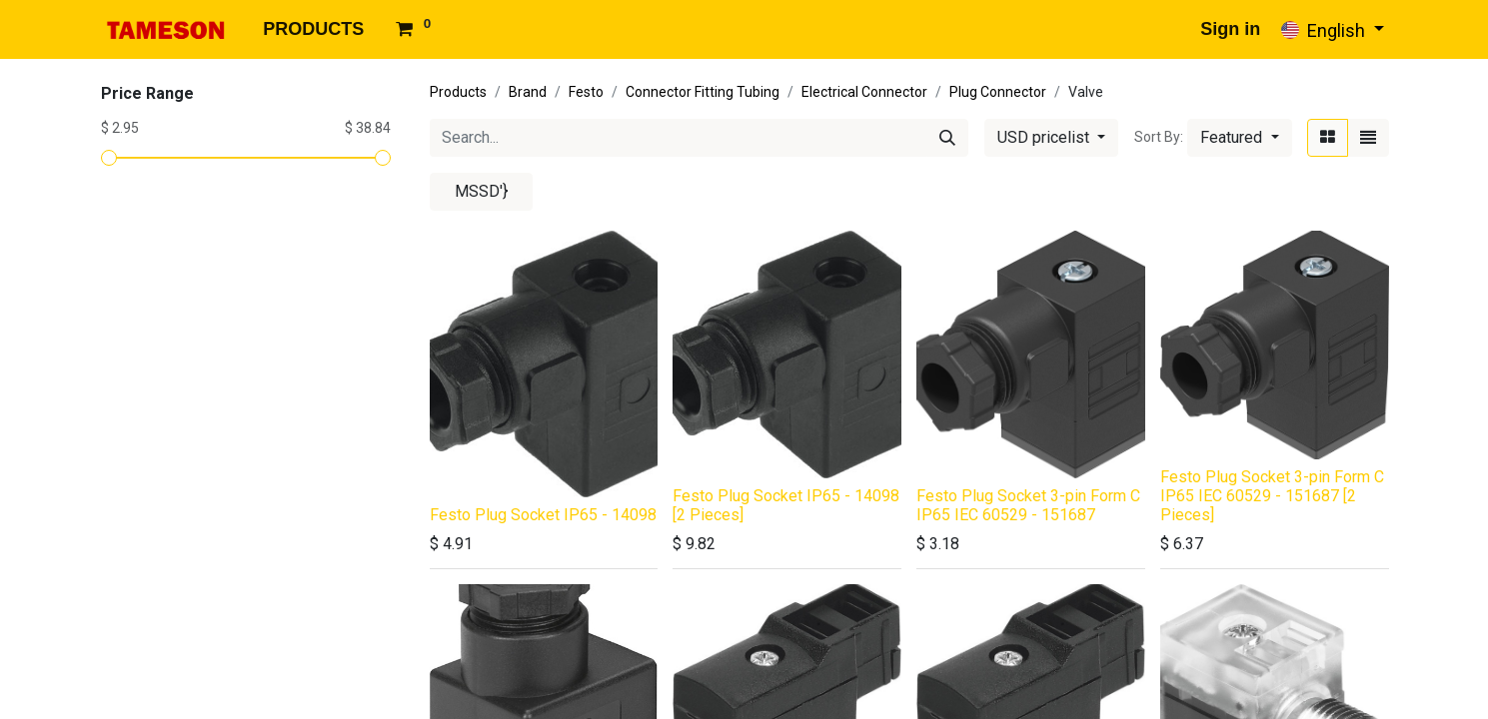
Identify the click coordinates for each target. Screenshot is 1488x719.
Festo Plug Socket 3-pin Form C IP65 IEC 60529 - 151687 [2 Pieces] (1272, 495)
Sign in (1230, 29)
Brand (528, 92)
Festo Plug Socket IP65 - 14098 (543, 514)
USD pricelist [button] (1045, 137)
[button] (1239, 138)
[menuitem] (313, 29)
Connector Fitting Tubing (702, 92)
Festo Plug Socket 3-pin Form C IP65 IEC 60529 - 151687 (1028, 505)
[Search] (947, 138)
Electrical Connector (864, 92)
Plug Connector (997, 92)
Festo (586, 92)
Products (458, 92)
